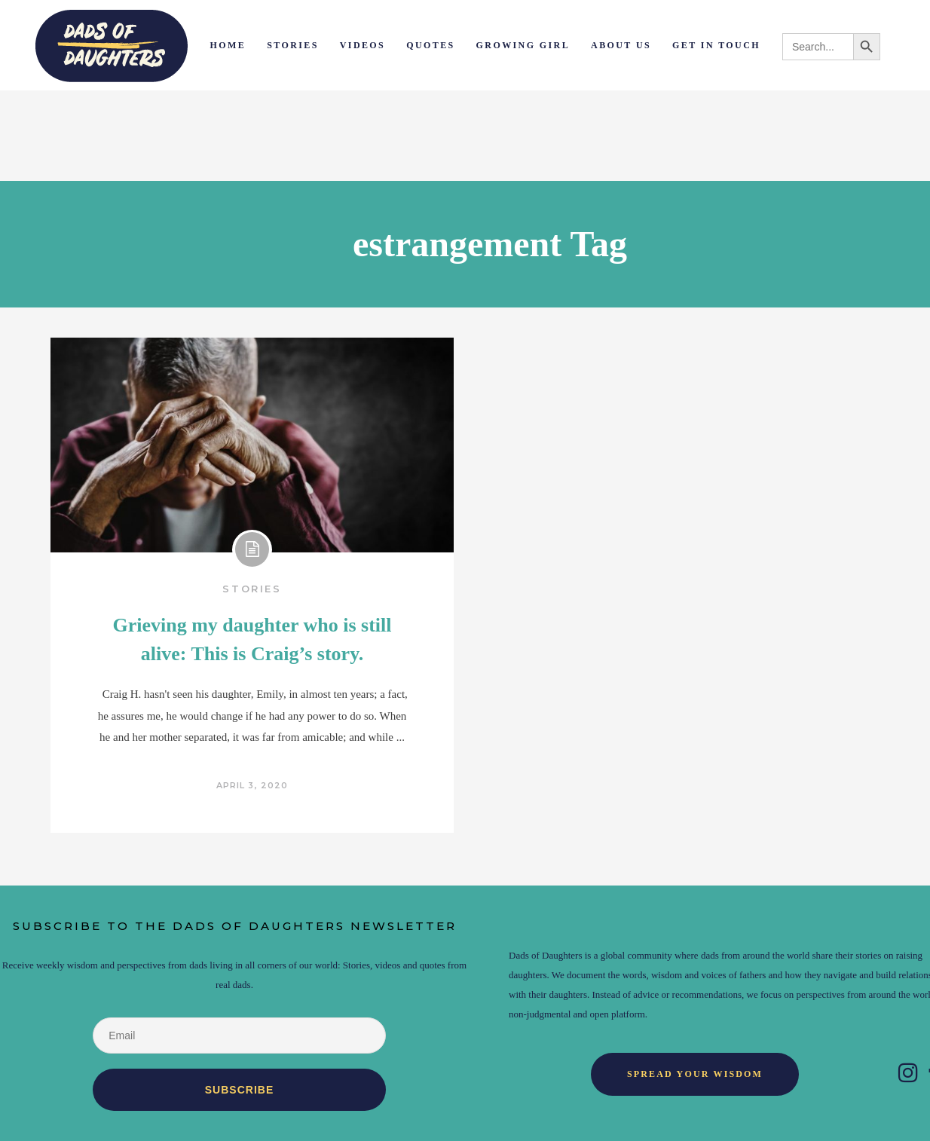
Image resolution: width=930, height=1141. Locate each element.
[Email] (239, 1035)
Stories (251, 589)
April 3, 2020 (252, 785)
